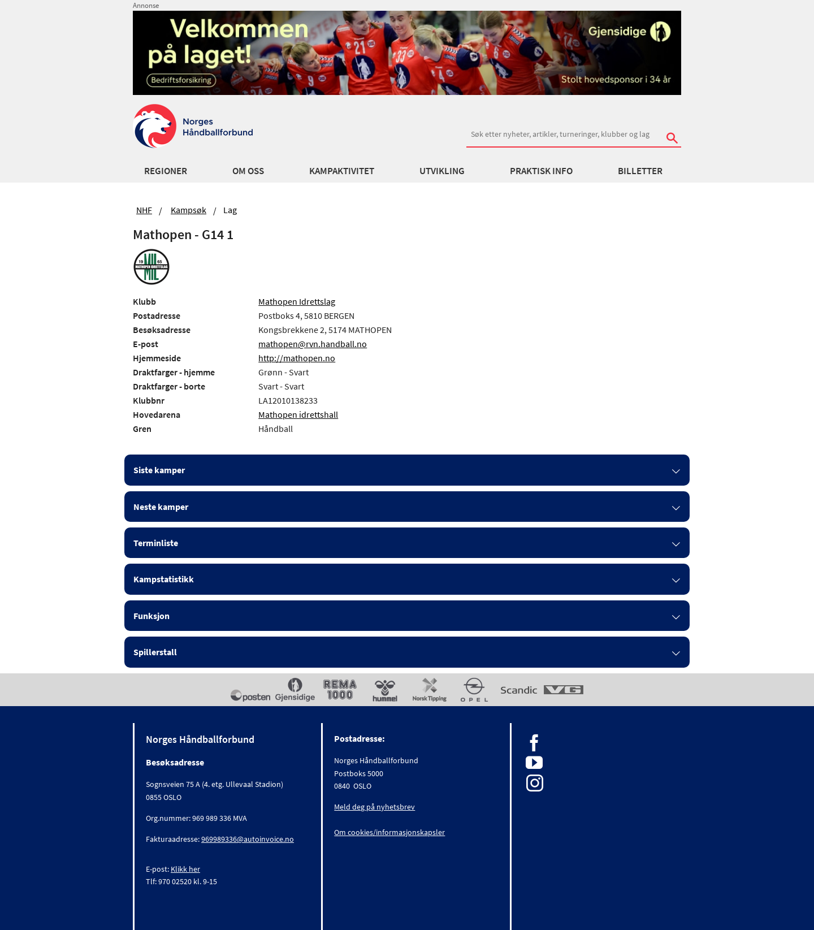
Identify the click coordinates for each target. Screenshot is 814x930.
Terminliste (155, 542)
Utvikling (442, 171)
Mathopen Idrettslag (296, 301)
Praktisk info (541, 171)
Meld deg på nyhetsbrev (374, 807)
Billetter (640, 171)
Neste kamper (160, 506)
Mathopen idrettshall (298, 414)
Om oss (248, 171)
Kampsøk (188, 209)
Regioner (165, 171)
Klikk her (185, 869)
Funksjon (151, 615)
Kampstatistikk (163, 579)
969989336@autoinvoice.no (247, 839)
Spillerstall (155, 652)
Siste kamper (159, 469)
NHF (144, 209)
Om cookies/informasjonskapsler (389, 832)
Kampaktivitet (341, 171)
